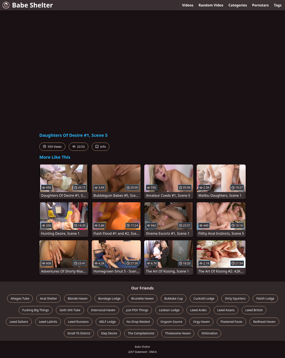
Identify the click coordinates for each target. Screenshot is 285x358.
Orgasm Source (171, 322)
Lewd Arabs (198, 310)
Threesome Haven (178, 333)
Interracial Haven (103, 310)
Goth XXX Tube (70, 310)
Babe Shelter (28, 5)
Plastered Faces (231, 322)
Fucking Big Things (35, 310)
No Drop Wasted (138, 322)
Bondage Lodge (109, 298)
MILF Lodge (107, 322)
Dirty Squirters (235, 298)
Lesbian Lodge (169, 310)
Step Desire (109, 333)
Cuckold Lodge (203, 298)
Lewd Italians (18, 322)
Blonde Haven (77, 298)
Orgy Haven (201, 322)
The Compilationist (141, 333)
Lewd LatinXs (48, 322)
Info (100, 147)
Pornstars (260, 5)
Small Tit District (78, 333)
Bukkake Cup (173, 298)
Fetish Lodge (265, 298)
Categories (237, 5)
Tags (278, 5)
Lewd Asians (226, 310)
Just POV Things (137, 310)
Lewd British (254, 310)
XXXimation (209, 333)
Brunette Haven (142, 298)
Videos (187, 5)
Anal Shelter (48, 298)
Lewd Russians (78, 322)
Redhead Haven (264, 322)
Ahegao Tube (20, 298)
